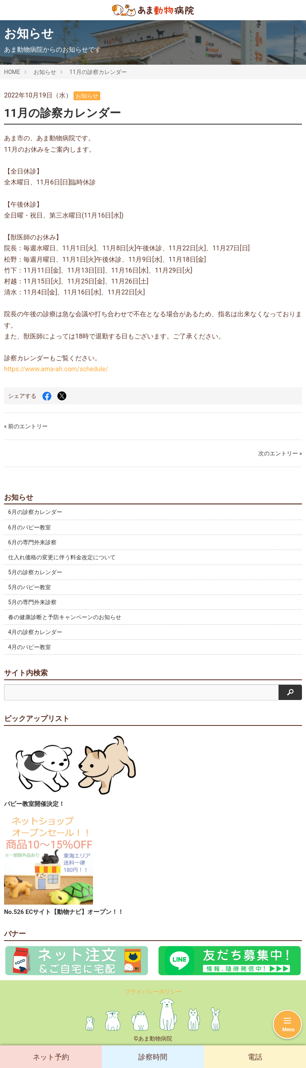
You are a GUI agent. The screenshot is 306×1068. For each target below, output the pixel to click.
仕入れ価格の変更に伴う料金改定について (62, 557)
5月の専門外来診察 (32, 602)
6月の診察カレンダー (35, 512)
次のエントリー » (280, 453)
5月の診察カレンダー (35, 572)
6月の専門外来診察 (32, 542)
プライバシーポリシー (153, 991)
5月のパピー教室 (29, 587)
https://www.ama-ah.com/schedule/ (56, 369)
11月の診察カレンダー (98, 72)
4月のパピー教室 (29, 647)
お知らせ (45, 72)
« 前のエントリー (26, 426)
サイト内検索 (26, 673)
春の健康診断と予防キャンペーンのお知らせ (64, 617)
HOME (12, 72)
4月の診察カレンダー (35, 632)
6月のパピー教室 (29, 527)
